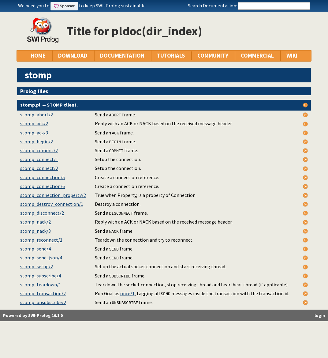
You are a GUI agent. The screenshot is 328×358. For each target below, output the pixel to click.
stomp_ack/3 (34, 133)
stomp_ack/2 (34, 123)
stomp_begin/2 (36, 141)
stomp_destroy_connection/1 (51, 204)
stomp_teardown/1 (40, 284)
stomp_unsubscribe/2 (43, 302)
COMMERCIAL (257, 55)
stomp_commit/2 (39, 150)
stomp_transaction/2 (43, 293)
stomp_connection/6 (42, 186)
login (320, 315)
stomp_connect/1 (39, 159)
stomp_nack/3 (35, 231)
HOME (38, 55)
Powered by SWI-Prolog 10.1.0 (33, 315)
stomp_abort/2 (36, 114)
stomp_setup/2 (36, 266)
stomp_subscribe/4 (40, 276)
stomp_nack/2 (35, 222)
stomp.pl (30, 105)
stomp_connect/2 (39, 168)
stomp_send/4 (35, 249)
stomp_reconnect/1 (41, 240)
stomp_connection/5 (42, 177)
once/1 (127, 293)
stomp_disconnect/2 (42, 213)
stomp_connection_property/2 (53, 195)
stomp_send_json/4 (41, 257)
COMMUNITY (212, 55)
